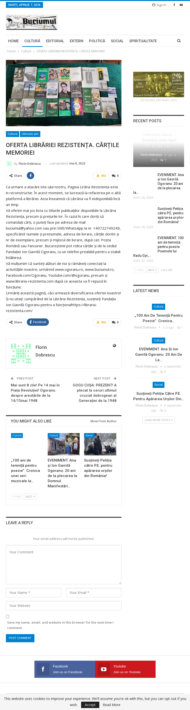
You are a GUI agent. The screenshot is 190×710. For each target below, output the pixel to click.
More (134, 41)
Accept (90, 704)
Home (13, 41)
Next (30, 497)
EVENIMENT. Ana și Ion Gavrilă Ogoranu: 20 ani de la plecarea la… (158, 183)
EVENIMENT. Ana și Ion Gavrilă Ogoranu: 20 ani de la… (158, 354)
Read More (111, 705)
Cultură (32, 41)
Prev (17, 497)
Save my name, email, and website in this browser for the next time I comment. (60, 625)
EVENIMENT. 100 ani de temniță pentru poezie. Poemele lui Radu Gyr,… (158, 247)
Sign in (159, 5)
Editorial (55, 41)
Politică (97, 41)
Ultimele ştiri (30, 134)
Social (117, 41)
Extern (76, 41)
